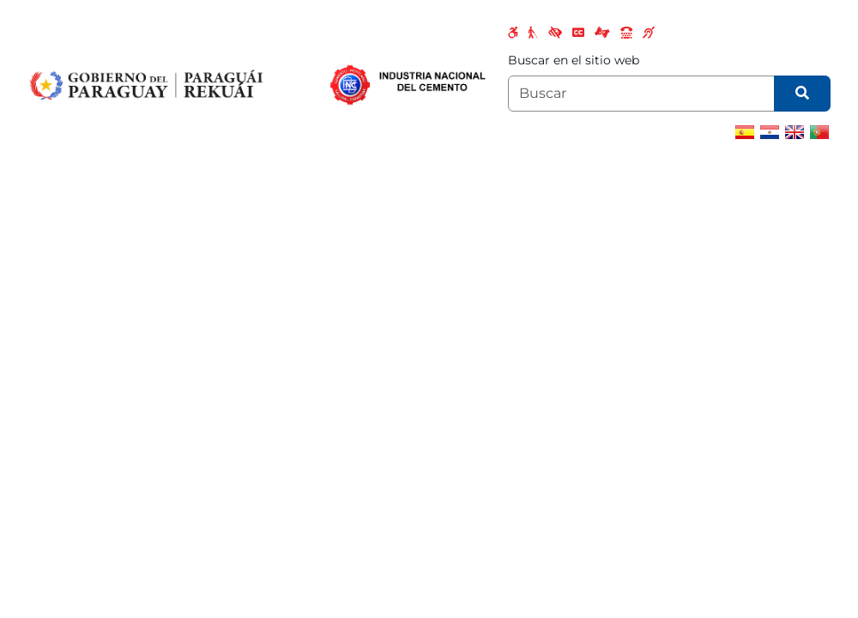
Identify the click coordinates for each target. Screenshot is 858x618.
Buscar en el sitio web (573, 60)
